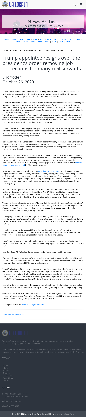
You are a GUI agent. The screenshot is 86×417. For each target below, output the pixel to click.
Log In (75, 4)
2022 (40, 41)
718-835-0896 (13, 406)
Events (6, 370)
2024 (54, 41)
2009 (13, 39)
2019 (18, 41)
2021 (33, 41)
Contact (6, 380)
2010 (21, 39)
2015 (56, 39)
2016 (63, 39)
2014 (49, 39)
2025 (61, 41)
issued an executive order (49, 171)
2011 (28, 39)
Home (5, 365)
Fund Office (8, 378)
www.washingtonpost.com (33, 304)
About (5, 368)
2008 (6, 39)
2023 (47, 41)
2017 (70, 39)
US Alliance (8, 375)
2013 (42, 39)
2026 (68, 41)
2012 (35, 39)
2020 (25, 41)
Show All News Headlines (13, 314)
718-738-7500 (15, 401)
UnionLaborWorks (67, 414)
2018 (78, 39)
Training (6, 373)
